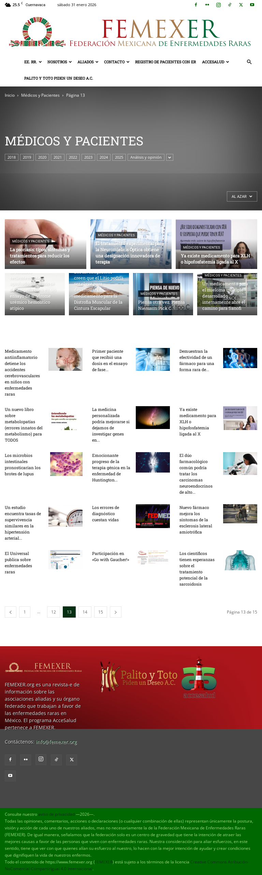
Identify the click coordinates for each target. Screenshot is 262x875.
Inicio (10, 95)
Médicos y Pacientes (40, 95)
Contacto (117, 61)
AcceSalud (215, 61)
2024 (104, 157)
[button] (249, 62)
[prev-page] (10, 612)
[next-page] (115, 612)
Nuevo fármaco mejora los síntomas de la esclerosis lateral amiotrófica (195, 520)
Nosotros (59, 61)
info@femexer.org (56, 741)
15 (100, 612)
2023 (88, 157)
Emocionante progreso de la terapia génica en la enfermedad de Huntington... (111, 467)
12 (53, 612)
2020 (42, 157)
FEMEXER (104, 862)
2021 (58, 157)
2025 (119, 157)
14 (85, 612)
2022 (73, 157)
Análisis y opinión (146, 157)
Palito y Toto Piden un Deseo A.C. (58, 78)
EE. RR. (33, 61)
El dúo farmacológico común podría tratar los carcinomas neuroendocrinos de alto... (196, 473)
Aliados (88, 61)
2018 (12, 157)
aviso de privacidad (56, 814)
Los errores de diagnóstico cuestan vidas (105, 513)
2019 (27, 157)
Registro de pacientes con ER (165, 61)
